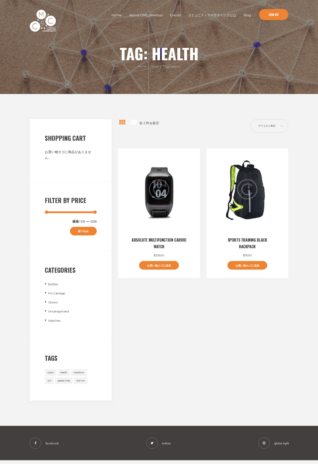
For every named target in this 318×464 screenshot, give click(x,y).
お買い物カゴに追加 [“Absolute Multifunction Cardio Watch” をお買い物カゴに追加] (159, 267)
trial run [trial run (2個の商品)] (82, 382)
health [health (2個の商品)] (65, 374)
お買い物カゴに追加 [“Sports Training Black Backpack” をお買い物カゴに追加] (247, 267)
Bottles (54, 285)
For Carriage (58, 294)
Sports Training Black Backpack (247, 244)
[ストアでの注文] (267, 126)
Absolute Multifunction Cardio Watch (159, 244)
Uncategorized (60, 312)
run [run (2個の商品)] (49, 382)
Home (141, 66)
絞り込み (81, 231)
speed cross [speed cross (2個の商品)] (64, 382)
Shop (155, 66)
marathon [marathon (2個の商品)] (81, 374)
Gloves (53, 303)
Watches (55, 321)
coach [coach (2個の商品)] (51, 374)
